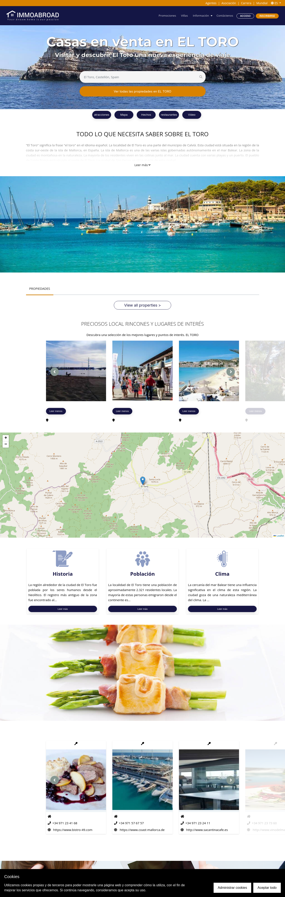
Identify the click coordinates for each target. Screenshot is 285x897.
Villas (183, 16)
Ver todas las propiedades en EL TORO (142, 91)
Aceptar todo (267, 887)
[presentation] (54, 372)
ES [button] (275, 3)
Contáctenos (224, 16)
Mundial (262, 3)
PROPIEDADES (39, 289)
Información (200, 16)
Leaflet (278, 535)
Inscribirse (267, 15)
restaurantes (169, 114)
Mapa (123, 114)
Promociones (165, 16)
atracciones (101, 114)
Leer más (142, 165)
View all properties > (142, 305)
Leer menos (56, 411)
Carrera (246, 3)
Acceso (245, 15)
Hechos (146, 114)
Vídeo (191, 114)
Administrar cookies (232, 887)
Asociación (228, 3)
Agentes (210, 3)
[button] (142, 481)
